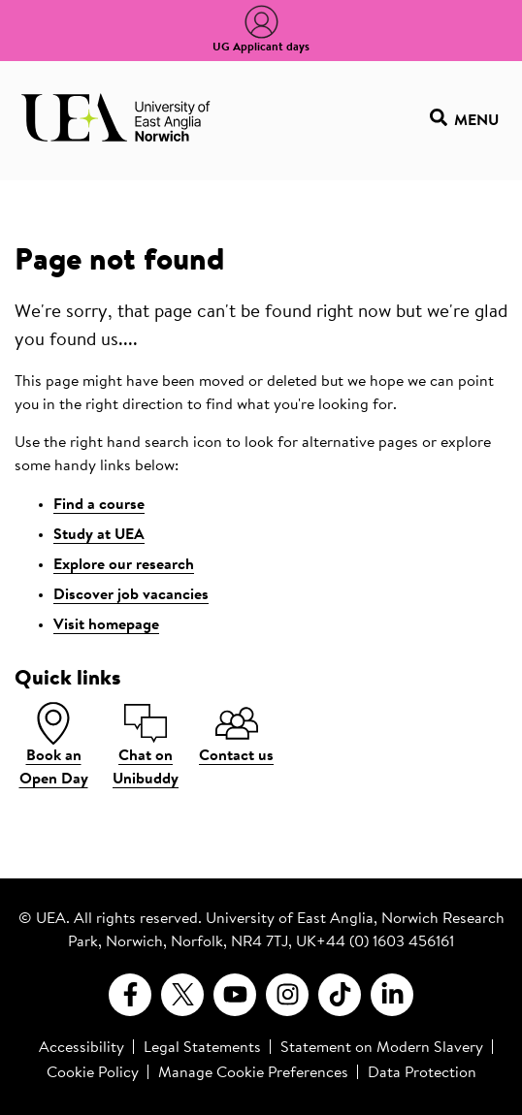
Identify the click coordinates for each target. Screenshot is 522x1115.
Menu (464, 121)
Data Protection (422, 1073)
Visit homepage (106, 625)
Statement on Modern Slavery (381, 1048)
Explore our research (123, 565)
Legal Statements (202, 1048)
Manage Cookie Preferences (253, 1073)
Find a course (99, 505)
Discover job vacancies (131, 595)
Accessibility (81, 1048)
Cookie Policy (93, 1073)
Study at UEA (99, 535)
